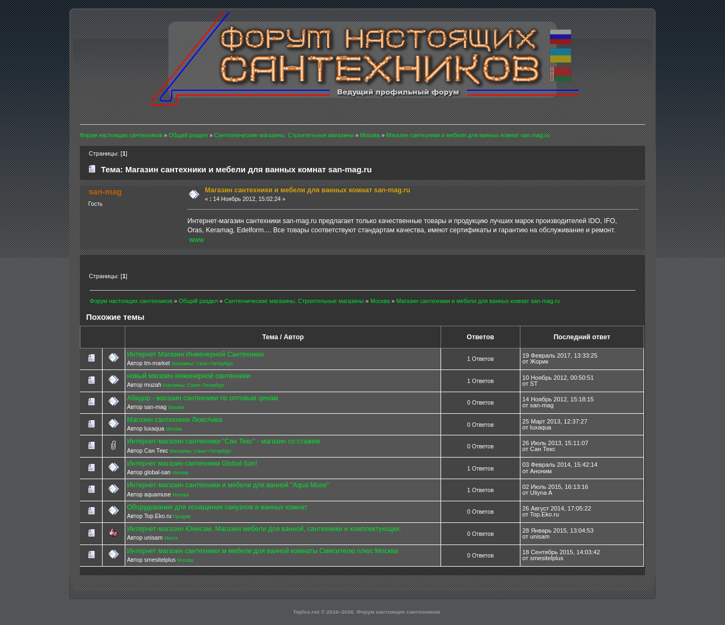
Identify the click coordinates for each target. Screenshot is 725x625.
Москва (176, 407)
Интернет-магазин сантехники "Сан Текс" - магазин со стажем (223, 441)
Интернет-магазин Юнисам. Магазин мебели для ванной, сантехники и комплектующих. (264, 529)
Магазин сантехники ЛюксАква (174, 420)
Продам (182, 516)
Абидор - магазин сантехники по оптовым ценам (202, 398)
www (196, 240)
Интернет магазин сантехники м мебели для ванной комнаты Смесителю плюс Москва (262, 551)
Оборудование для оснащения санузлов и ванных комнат (217, 507)
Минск (171, 538)
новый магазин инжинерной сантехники (188, 376)
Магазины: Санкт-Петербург (203, 363)
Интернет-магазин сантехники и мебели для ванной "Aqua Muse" (228, 485)
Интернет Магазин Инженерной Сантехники (195, 354)
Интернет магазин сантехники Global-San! (192, 463)
